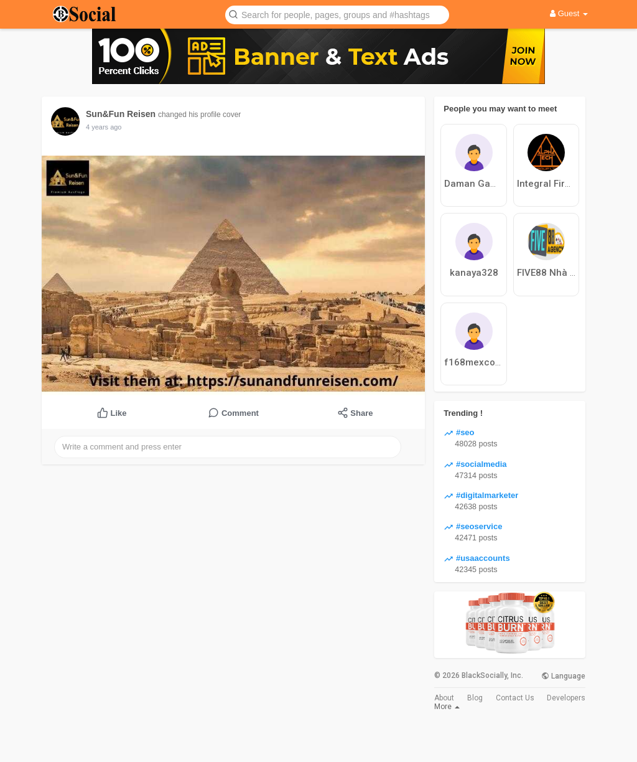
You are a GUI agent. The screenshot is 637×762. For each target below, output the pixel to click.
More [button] (447, 706)
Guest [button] (569, 13)
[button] (337, 14)
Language (563, 676)
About (444, 698)
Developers (566, 698)
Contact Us (515, 698)
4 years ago (103, 127)
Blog (475, 698)
